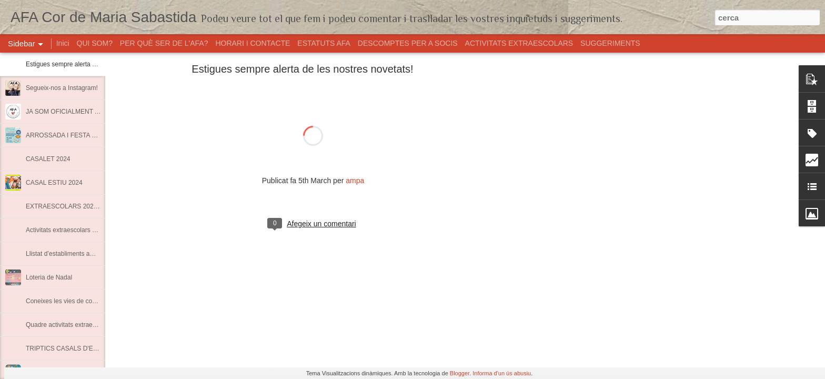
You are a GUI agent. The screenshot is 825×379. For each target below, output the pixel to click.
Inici (62, 43)
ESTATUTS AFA (323, 43)
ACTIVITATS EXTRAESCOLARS (520, 43)
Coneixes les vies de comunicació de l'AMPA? (90, 301)
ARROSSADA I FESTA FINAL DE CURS (82, 135)
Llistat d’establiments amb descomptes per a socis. (97, 253)
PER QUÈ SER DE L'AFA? (164, 43)
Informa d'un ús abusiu (501, 373)
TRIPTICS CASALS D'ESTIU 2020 (74, 348)
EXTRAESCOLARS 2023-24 (66, 206)
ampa (355, 180)
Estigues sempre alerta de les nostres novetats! (92, 64)
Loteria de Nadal (49, 277)
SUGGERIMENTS (610, 43)
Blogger (459, 373)
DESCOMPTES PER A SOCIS (408, 43)
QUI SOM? (95, 43)
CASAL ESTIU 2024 (54, 182)
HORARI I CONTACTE (252, 43)
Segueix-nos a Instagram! (62, 88)
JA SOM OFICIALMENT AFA (66, 111)
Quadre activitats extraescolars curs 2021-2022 (92, 324)
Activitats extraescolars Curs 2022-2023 (81, 230)
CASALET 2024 (48, 159)
